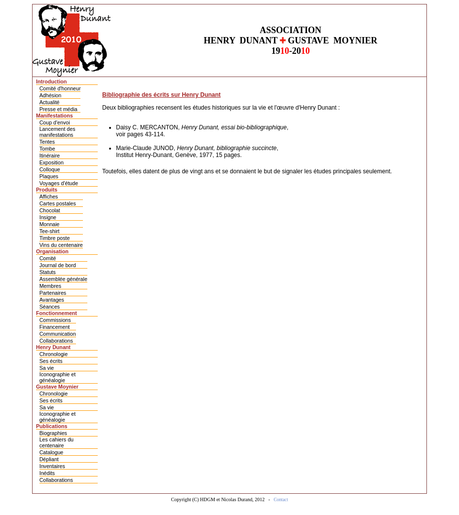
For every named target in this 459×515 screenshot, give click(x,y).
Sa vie (46, 368)
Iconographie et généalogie (57, 377)
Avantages (51, 300)
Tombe (47, 149)
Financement (54, 327)
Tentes (47, 142)
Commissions (55, 320)
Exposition (51, 162)
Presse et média (58, 109)
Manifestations (54, 116)
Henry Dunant (53, 347)
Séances (49, 307)
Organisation (52, 251)
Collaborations (56, 341)
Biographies (53, 433)
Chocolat (49, 210)
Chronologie (53, 354)
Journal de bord (57, 265)
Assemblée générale (63, 279)
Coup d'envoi (54, 122)
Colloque (49, 169)
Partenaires (53, 293)
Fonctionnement (56, 313)
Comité (47, 258)
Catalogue (51, 452)
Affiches (48, 196)
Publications (51, 426)
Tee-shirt (49, 231)
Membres (50, 286)
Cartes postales (57, 203)
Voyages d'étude (58, 183)
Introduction (51, 81)
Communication (57, 334)
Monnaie (49, 224)
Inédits (47, 473)
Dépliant (49, 459)
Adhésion (50, 95)
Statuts (47, 272)
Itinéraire (49, 155)
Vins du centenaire (61, 245)
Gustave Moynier (57, 387)
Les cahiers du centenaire (56, 442)
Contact (281, 499)
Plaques (49, 176)
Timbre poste (54, 238)
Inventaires (52, 466)
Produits (46, 190)
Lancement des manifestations (57, 132)
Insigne (47, 217)
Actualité (49, 102)
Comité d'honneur (60, 88)
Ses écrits (51, 361)
